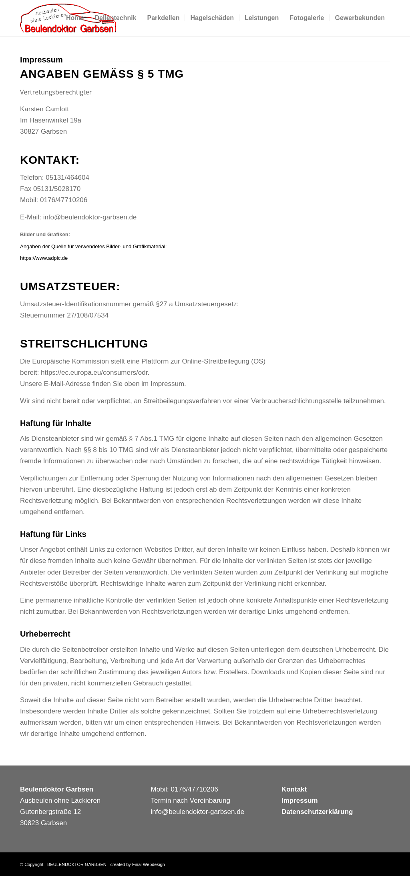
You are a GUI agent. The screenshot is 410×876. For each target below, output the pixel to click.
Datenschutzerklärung (317, 812)
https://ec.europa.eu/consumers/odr (94, 372)
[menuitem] (75, 18)
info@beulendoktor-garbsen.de (90, 217)
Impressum (299, 800)
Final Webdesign (148, 864)
